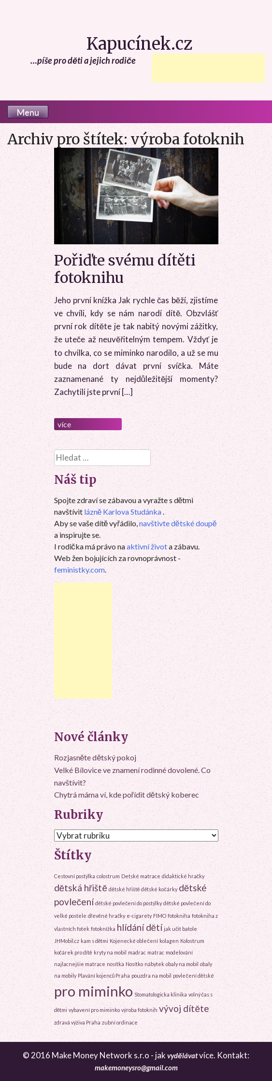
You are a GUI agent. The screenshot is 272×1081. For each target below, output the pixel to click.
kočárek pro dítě (73, 952)
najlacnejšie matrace (79, 964)
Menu (27, 112)
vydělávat (182, 1055)
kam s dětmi (95, 941)
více (64, 424)
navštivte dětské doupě (178, 523)
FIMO (159, 916)
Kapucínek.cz (139, 44)
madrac (137, 952)
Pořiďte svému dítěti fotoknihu (125, 269)
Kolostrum (192, 941)
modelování (179, 952)
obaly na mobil (182, 964)
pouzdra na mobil (151, 975)
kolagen (169, 941)
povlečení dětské (193, 975)
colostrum (108, 876)
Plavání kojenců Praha (104, 975)
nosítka (115, 964)
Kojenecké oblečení (133, 941)
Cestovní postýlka (74, 876)
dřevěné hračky (107, 916)
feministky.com (79, 569)
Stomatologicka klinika (160, 994)
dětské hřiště (124, 889)
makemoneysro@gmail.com (136, 1067)
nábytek (154, 964)
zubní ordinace (120, 1022)
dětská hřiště (81, 887)
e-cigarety (139, 916)
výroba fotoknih (139, 1010)
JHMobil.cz (66, 941)
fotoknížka (103, 929)
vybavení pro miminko (94, 1010)
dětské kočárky (159, 889)
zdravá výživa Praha (77, 1022)
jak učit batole (180, 929)
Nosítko (134, 964)
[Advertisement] (208, 68)
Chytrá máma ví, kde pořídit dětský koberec (126, 794)
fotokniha (179, 916)
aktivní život (147, 546)
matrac (155, 952)
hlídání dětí (140, 927)
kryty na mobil (110, 952)
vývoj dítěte (184, 1008)
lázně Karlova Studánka (123, 511)
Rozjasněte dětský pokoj (95, 757)
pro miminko (93, 991)
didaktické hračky (183, 876)
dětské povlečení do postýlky (128, 903)
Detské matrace (140, 876)
